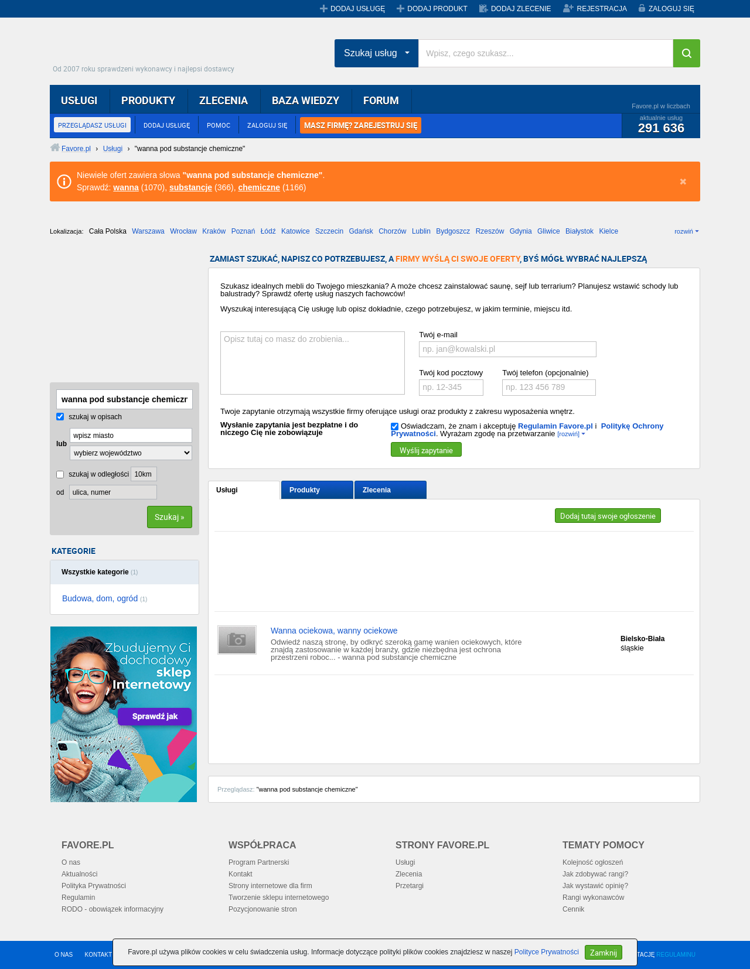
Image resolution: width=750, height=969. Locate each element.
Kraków (214, 231)
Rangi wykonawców (593, 897)
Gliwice (548, 231)
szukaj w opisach (89, 416)
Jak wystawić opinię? (595, 886)
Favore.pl (146, 49)
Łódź (268, 231)
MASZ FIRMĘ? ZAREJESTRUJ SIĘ (360, 125)
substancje (190, 187)
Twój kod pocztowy (451, 372)
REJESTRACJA (602, 9)
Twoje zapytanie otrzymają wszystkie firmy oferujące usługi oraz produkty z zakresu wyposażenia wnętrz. (397, 411)
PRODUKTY (148, 100)
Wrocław (183, 231)
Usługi (227, 490)
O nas (71, 862)
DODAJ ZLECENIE (521, 9)
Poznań (243, 231)
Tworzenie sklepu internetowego (279, 897)
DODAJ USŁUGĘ (357, 9)
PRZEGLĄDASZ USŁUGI (92, 125)
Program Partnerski (259, 862)
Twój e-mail (438, 334)
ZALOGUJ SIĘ (671, 9)
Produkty (304, 490)
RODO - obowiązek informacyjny (112, 909)
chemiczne (259, 187)
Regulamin (78, 897)
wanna (126, 187)
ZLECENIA (223, 100)
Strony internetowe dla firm (270, 886)
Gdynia (521, 231)
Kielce (608, 231)
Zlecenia (377, 490)
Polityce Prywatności (546, 952)
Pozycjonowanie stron (263, 909)
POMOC (218, 125)
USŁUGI (79, 100)
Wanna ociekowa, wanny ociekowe (334, 630)
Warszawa (148, 231)
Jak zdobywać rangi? (595, 874)
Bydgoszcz (453, 231)
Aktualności (79, 874)
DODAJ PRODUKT (437, 9)
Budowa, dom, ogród (104, 598)
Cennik (573, 909)
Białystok (579, 231)
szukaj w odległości (92, 474)
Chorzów (392, 231)
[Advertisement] (108, 313)
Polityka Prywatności (94, 886)
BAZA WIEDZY (305, 100)
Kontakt (241, 874)
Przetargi (410, 886)
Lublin (421, 231)
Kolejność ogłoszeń (592, 862)
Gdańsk (361, 231)
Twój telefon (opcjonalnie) (545, 372)
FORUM (381, 100)
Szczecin (329, 231)
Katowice (295, 231)
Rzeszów (490, 231)
